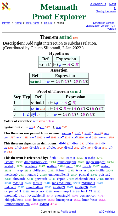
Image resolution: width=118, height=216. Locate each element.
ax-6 (47, 137)
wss (58, 127)
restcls (86, 166)
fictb (52, 158)
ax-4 (19, 137)
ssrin (35, 108)
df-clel (68, 147)
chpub (61, 179)
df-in (97, 147)
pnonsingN (62, 195)
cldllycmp (39, 170)
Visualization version (97, 25)
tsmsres (81, 170)
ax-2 (88, 133)
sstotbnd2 (11, 195)
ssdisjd (44, 204)
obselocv (31, 166)
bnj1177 (86, 191)
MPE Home (33, 22)
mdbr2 (109, 179)
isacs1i (70, 158)
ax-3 (97, 133)
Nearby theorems (106, 11)
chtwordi (19, 179)
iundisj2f (59, 187)
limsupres (39, 200)
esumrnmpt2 (62, 191)
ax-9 (88, 137)
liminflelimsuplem (17, 204)
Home (18, 22)
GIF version (112, 27)
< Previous (98, 4)
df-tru (90, 143)
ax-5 (33, 137)
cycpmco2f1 (12, 191)
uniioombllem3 (58, 174)
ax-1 (78, 133)
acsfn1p (9, 166)
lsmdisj (9, 162)
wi (31, 127)
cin (42, 127)
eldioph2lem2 (13, 200)
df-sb (18, 147)
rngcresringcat (95, 162)
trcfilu (100, 170)
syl (33, 114)
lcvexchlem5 (36, 195)
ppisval (84, 174)
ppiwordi (41, 179)
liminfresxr (89, 200)
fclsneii (61, 170)
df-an (75, 143)
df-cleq (52, 147)
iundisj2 (32, 174)
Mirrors (6, 22)
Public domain (69, 211)
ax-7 (61, 137)
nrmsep (18, 170)
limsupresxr (64, 200)
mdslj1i (18, 183)
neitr (69, 166)
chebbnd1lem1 (85, 179)
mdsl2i (37, 183)
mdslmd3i (88, 183)
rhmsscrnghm (67, 162)
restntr (105, 166)
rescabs (90, 158)
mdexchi (10, 187)
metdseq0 (11, 174)
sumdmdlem (34, 187)
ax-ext (103, 137)
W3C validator (107, 211)
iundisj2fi (81, 187)
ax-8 (75, 137)
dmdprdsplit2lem (36, 162)
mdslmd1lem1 (61, 183)
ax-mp (66, 133)
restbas (52, 166)
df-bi (62, 143)
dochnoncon (88, 195)
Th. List (48, 22)
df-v (84, 147)
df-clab (34, 147)
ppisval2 (104, 174)
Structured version (103, 22)
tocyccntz (37, 191)
